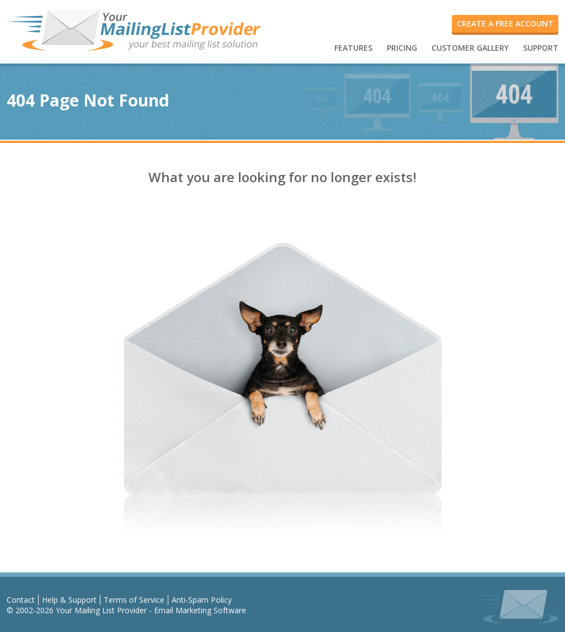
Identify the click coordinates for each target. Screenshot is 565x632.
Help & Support (69, 599)
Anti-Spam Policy (202, 599)
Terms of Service (134, 599)
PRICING (402, 48)
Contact (21, 599)
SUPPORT (540, 48)
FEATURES (353, 48)
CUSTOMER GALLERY (470, 48)
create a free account (505, 23)
